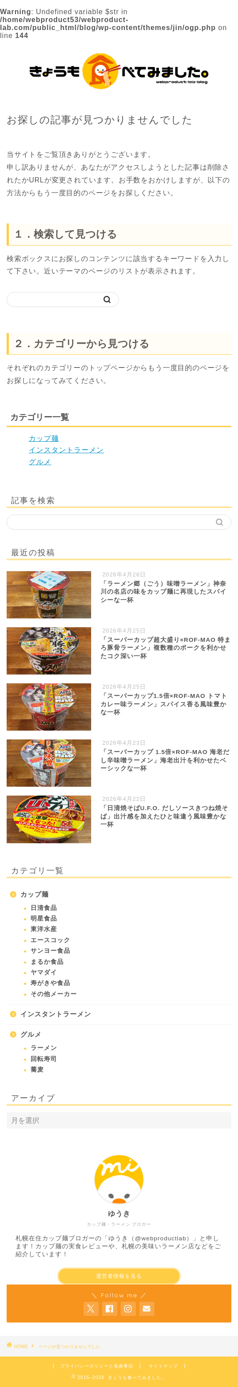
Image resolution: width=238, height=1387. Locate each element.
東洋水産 (44, 929)
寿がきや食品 (50, 983)
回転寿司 (44, 1059)
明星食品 (44, 918)
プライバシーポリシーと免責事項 (96, 1366)
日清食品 (44, 908)
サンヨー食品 (50, 950)
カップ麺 (44, 438)
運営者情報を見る (119, 1276)
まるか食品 (47, 962)
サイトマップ (163, 1366)
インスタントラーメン (66, 450)
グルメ (40, 462)
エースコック (50, 940)
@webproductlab (160, 1238)
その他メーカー (54, 994)
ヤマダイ (44, 972)
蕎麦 (37, 1069)
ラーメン (44, 1048)
